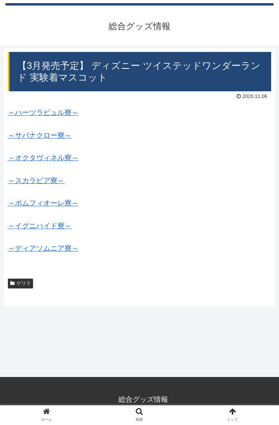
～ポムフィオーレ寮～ (43, 203)
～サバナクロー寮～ (40, 135)
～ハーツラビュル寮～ (43, 112)
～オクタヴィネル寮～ (43, 158)
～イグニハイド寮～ (40, 226)
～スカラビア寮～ (36, 181)
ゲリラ (20, 283)
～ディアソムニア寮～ (43, 248)
